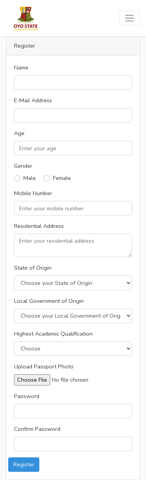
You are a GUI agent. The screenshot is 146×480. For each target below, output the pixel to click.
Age (19, 133)
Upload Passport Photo (44, 366)
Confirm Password (37, 429)
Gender (23, 166)
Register (23, 464)
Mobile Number (33, 193)
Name (21, 67)
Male (29, 178)
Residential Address (39, 226)
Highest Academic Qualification (53, 334)
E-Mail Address (33, 100)
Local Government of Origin (49, 301)
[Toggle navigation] (129, 18)
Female (62, 178)
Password (26, 396)
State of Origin (32, 268)
